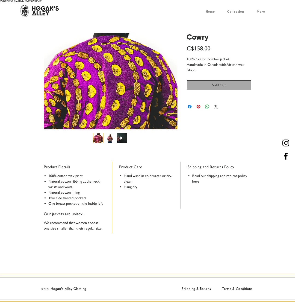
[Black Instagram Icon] (285, 143)
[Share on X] (216, 106)
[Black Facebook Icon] (285, 156)
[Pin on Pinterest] (198, 106)
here (195, 181)
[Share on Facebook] (189, 106)
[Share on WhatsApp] (207, 106)
